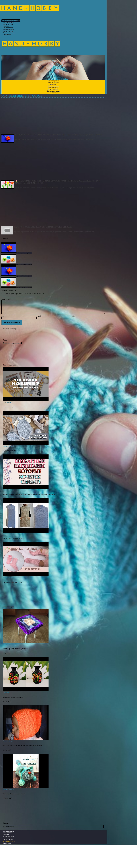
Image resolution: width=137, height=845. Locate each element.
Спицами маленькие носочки (12, 582)
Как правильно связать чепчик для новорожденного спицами (22, 745)
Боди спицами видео (9, 451)
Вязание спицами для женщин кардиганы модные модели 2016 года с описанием (29, 494)
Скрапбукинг (7, 34)
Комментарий (5, 299)
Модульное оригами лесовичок (13, 697)
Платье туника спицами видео (12, 538)
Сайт (73, 316)
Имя (3, 316)
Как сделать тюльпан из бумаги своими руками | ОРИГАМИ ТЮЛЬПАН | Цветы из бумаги (53, 116)
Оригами (6, 692)
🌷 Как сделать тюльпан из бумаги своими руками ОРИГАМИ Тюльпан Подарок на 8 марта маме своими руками (53, 162)
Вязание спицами (8, 446)
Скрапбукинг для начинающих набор (15, 407)
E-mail (39, 316)
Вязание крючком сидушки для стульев (15, 648)
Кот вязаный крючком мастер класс (14, 794)
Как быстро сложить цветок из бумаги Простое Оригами (53, 209)
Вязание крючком (8, 644)
